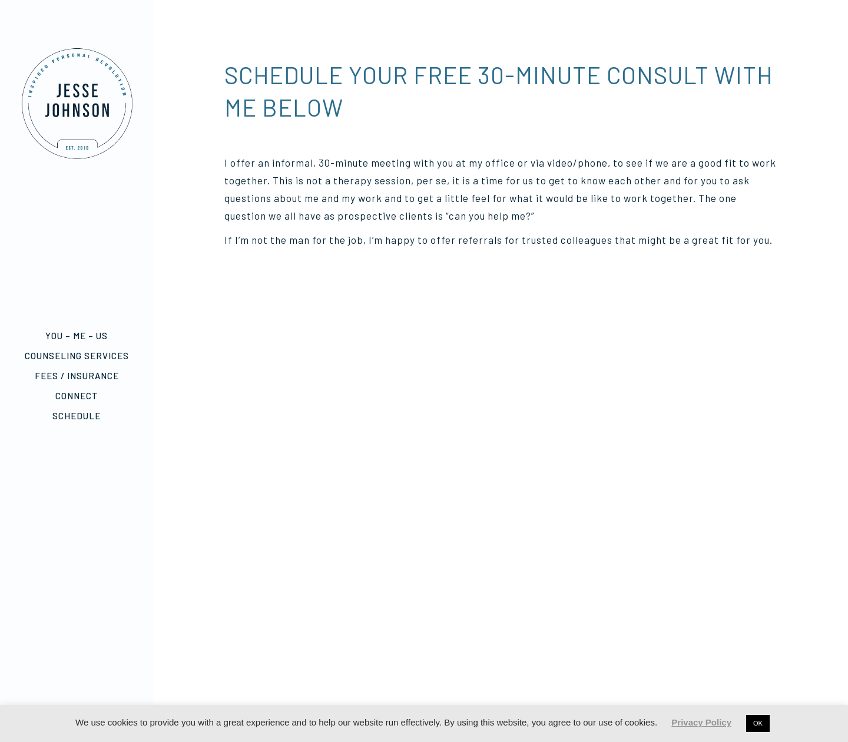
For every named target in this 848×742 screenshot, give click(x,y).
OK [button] (758, 723)
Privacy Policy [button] (701, 722)
